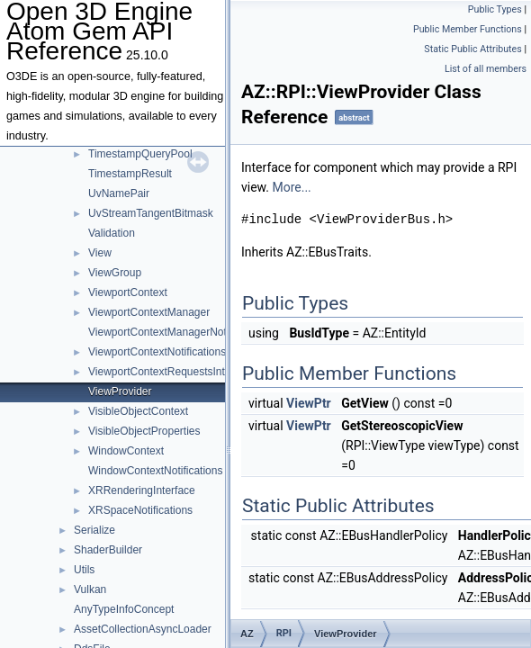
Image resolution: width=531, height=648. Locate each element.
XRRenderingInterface (141, 490)
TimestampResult (130, 173)
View (100, 253)
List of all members (485, 69)
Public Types (495, 9)
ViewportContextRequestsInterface (171, 371)
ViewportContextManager (149, 312)
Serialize (94, 530)
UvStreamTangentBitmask (150, 213)
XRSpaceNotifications (140, 510)
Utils (84, 569)
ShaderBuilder (108, 550)
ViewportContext (127, 292)
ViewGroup (114, 272)
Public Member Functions (467, 29)
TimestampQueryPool (140, 154)
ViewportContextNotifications (157, 352)
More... (291, 187)
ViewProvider (119, 391)
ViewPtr (308, 403)
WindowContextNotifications (155, 470)
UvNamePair (118, 193)
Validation (111, 233)
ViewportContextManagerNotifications (178, 332)
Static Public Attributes (472, 49)
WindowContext (126, 451)
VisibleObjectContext (138, 411)
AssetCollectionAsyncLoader (143, 629)
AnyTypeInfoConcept (124, 609)
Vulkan (90, 589)
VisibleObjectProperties (144, 431)
